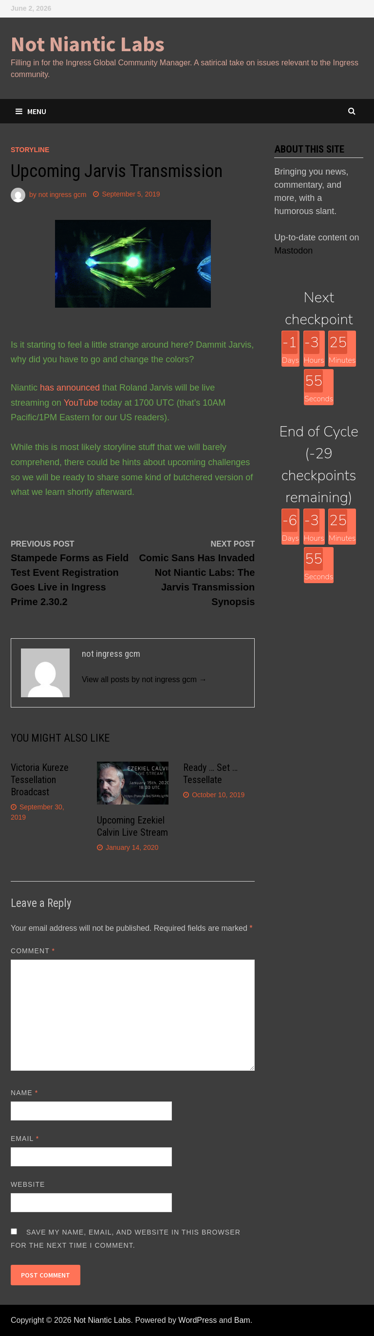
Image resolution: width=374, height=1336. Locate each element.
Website (28, 1184)
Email (25, 1138)
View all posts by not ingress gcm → (144, 679)
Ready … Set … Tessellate (210, 774)
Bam (242, 1320)
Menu (31, 111)
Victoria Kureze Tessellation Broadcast (40, 780)
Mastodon (293, 250)
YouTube (81, 403)
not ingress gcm (62, 194)
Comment (33, 951)
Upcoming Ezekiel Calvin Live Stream (132, 826)
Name (24, 1093)
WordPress (197, 1320)
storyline (30, 150)
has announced (70, 388)
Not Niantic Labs (88, 43)
